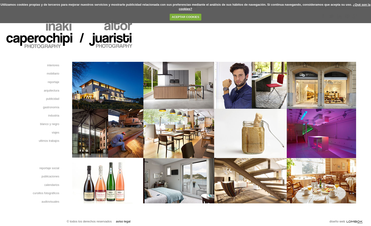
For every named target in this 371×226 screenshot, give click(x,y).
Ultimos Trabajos (49, 140)
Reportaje (53, 82)
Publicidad (52, 98)
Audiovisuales (50, 201)
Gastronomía (51, 107)
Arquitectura (51, 90)
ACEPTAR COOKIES (185, 17)
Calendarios (51, 185)
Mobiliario (53, 73)
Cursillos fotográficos (46, 193)
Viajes (55, 132)
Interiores (53, 65)
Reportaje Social (49, 168)
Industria (53, 115)
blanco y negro (49, 124)
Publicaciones (50, 176)
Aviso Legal (123, 221)
